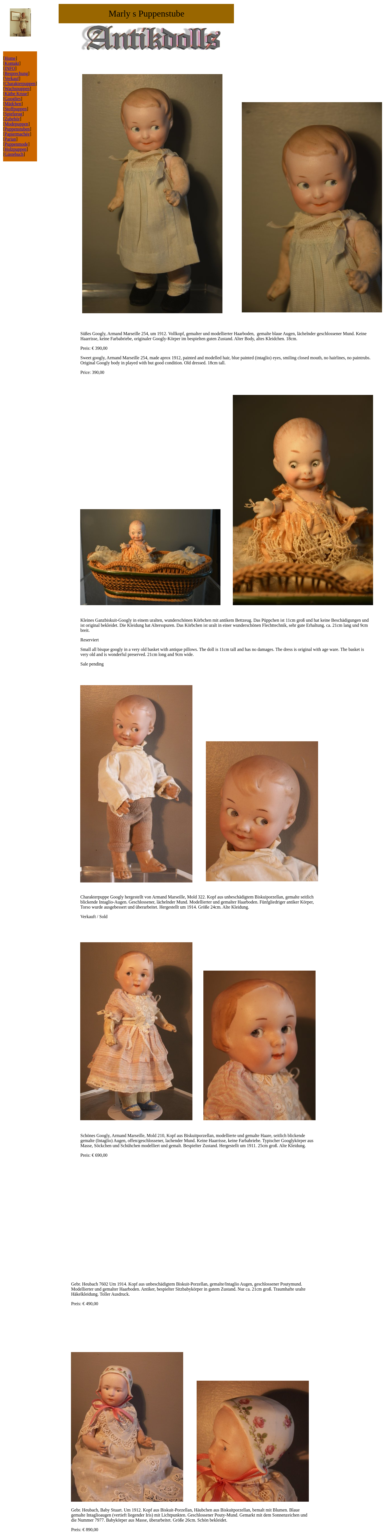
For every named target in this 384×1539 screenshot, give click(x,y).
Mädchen (12, 103)
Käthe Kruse (15, 93)
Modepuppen (16, 124)
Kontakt (11, 63)
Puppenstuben (17, 129)
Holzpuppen (15, 149)
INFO (9, 68)
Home (9, 58)
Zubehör (12, 118)
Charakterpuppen (19, 83)
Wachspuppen (16, 88)
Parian (10, 139)
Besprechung (16, 73)
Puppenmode (16, 144)
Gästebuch (14, 154)
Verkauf (11, 78)
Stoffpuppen (15, 108)
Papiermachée (17, 134)
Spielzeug (13, 113)
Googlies (12, 98)
